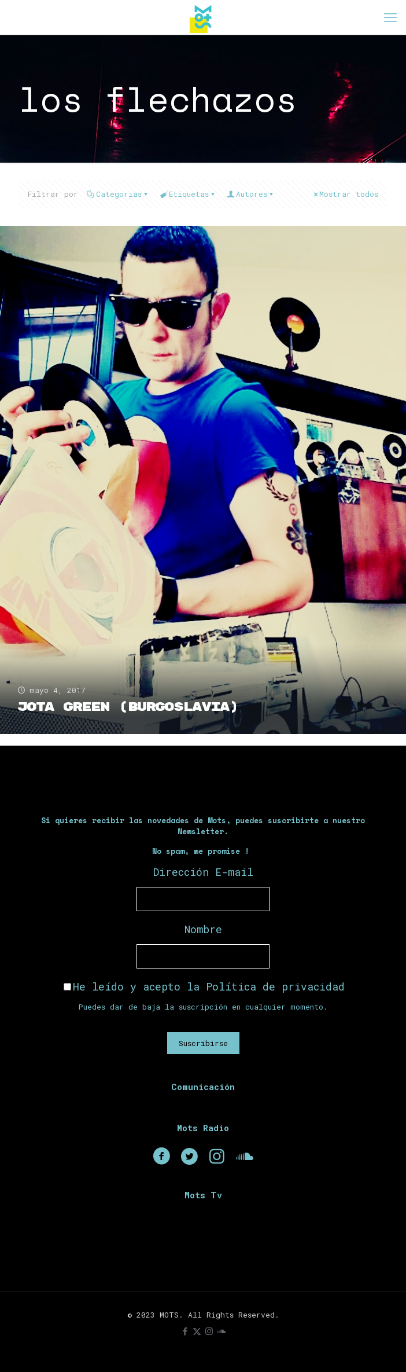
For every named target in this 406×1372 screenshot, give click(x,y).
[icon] (221, 1331)
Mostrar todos (345, 194)
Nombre (203, 929)
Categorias (118, 194)
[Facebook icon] (184, 1331)
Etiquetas (188, 194)
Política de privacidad (275, 986)
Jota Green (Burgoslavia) (127, 707)
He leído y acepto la (204, 986)
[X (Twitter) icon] (197, 1331)
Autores (251, 194)
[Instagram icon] (209, 1331)
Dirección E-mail (203, 871)
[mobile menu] (390, 17)
